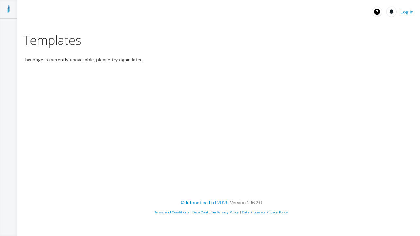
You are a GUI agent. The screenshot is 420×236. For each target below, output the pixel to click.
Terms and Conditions (172, 212)
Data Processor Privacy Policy (265, 212)
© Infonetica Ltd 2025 (205, 203)
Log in (407, 12)
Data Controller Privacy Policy (215, 212)
